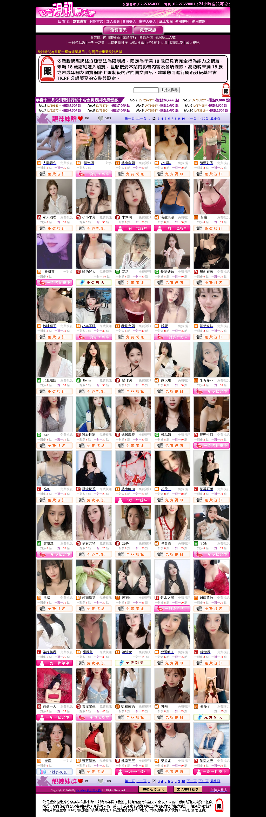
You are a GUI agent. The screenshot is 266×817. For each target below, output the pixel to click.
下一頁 (192, 118)
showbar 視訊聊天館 (89, 790)
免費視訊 (66, 163)
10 (183, 118)
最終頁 (215, 118)
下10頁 (203, 118)
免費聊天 (105, 272)
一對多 (107, 163)
